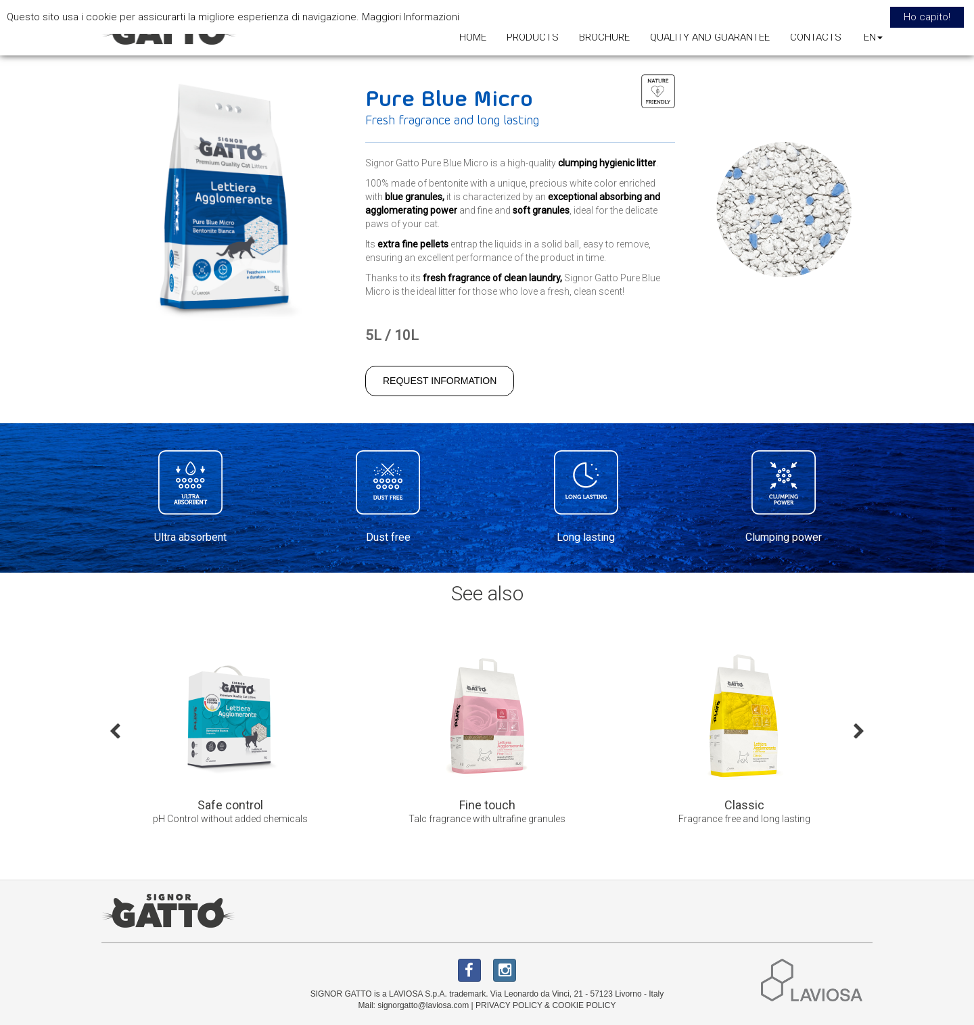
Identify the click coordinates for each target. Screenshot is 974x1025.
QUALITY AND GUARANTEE (710, 37)
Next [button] (859, 730)
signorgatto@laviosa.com (423, 1005)
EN (873, 37)
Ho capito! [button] (927, 17)
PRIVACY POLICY (509, 1005)
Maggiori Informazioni (410, 17)
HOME (472, 37)
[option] (229, 740)
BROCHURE (604, 37)
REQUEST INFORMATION (439, 380)
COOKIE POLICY (584, 1005)
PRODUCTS (533, 37)
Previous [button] (115, 730)
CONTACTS (815, 37)
